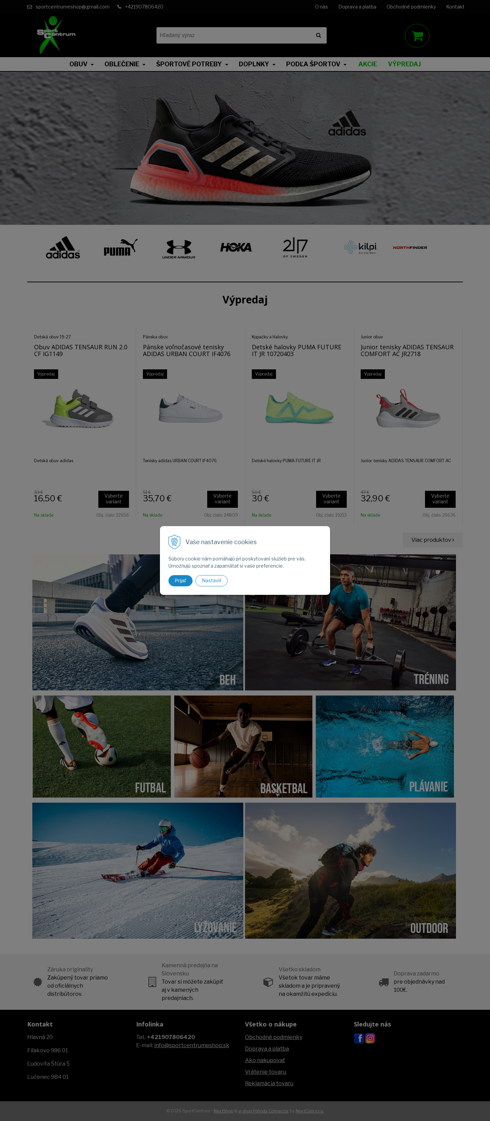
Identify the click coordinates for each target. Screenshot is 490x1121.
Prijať (180, 580)
